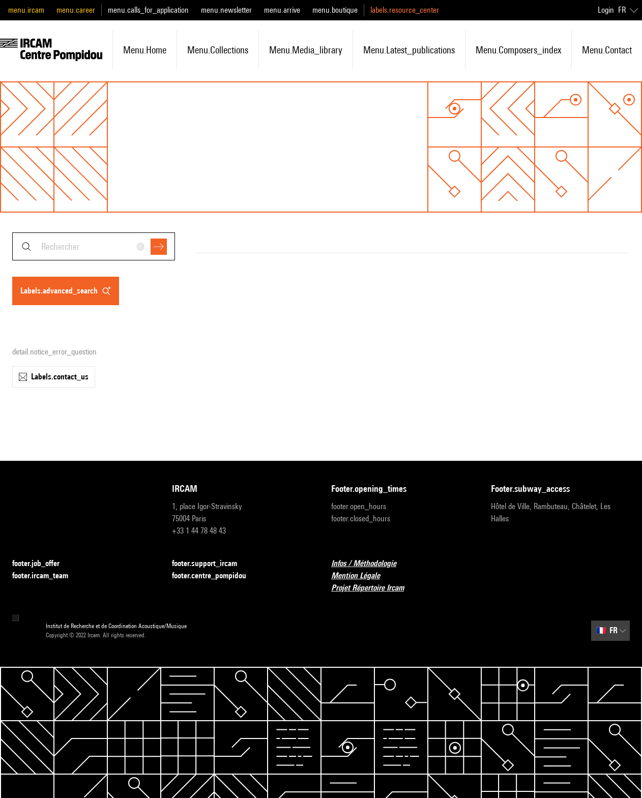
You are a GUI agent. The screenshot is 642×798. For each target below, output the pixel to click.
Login (606, 10)
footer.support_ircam (210, 563)
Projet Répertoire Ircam (373, 588)
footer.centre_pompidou (215, 576)
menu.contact (607, 49)
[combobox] (93, 246)
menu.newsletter (226, 10)
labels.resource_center (404, 10)
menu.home (144, 49)
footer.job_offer (42, 563)
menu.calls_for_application (148, 10)
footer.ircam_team (46, 576)
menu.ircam (26, 10)
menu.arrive (282, 10)
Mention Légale (361, 576)
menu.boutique (335, 10)
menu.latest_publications (409, 49)
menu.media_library (305, 49)
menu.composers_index (518, 49)
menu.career (75, 10)
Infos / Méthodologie (369, 563)
